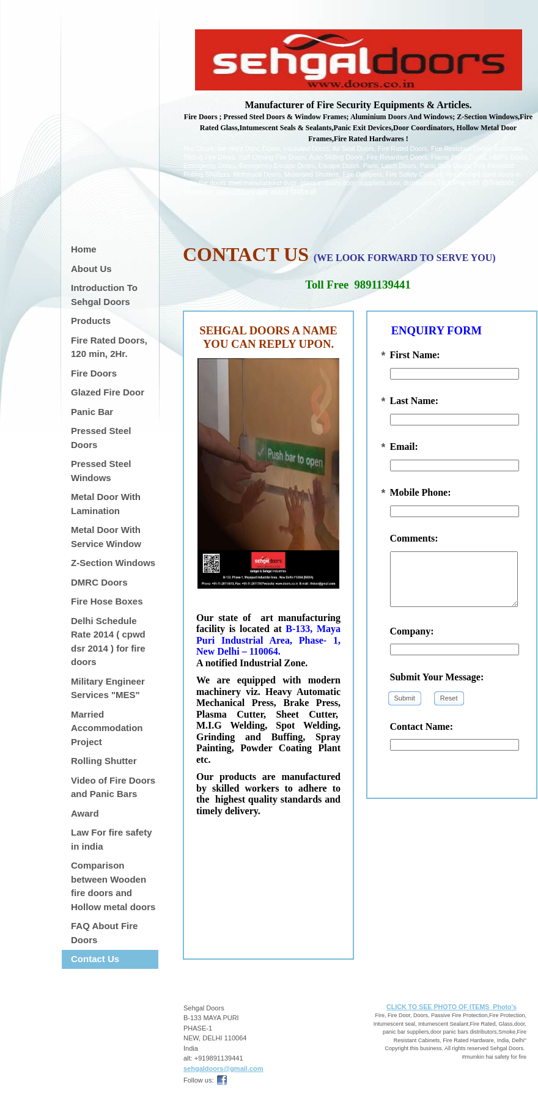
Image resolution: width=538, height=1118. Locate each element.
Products (91, 320)
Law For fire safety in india (111, 839)
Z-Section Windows (113, 562)
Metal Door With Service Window (106, 536)
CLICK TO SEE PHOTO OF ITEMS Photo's (451, 1006)
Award (85, 813)
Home (84, 249)
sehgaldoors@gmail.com (223, 1068)
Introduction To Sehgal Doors (104, 294)
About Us (91, 268)
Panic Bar (92, 411)
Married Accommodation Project (107, 728)
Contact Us (95, 959)
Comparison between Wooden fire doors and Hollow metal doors (113, 886)
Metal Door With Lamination (106, 503)
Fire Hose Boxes (107, 601)
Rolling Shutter (104, 761)
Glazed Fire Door (107, 392)
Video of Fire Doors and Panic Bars (113, 787)
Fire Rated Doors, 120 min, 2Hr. (109, 347)
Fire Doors (94, 373)
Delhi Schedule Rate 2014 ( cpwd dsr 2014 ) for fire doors (108, 641)
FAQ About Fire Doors (104, 933)
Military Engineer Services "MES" (108, 688)
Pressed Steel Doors (101, 437)
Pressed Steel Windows (101, 470)
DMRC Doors (99, 582)
